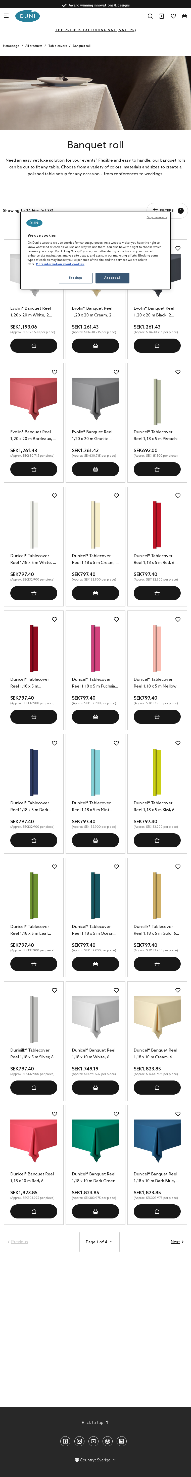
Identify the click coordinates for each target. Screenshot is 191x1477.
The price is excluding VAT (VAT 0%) (95, 30)
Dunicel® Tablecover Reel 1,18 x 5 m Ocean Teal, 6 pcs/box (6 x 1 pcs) (92, 930)
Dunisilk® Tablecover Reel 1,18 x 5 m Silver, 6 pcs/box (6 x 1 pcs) (32, 1054)
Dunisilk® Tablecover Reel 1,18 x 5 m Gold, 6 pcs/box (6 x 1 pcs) (155, 930)
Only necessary (157, 217)
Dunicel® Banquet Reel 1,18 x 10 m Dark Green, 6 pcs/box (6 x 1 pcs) (94, 1178)
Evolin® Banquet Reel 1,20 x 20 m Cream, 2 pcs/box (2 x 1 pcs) (92, 312)
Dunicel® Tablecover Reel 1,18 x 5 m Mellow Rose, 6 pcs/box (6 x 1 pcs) (155, 683)
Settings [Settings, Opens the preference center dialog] (75, 278)
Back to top (95, 1422)
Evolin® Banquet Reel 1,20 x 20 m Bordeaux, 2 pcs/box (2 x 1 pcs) (33, 436)
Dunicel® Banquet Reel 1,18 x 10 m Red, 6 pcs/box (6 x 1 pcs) (32, 1178)
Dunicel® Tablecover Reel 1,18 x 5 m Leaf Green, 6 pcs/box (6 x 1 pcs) (32, 930)
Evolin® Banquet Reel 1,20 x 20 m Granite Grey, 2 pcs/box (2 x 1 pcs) (92, 436)
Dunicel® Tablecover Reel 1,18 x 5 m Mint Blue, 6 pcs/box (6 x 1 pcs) (92, 807)
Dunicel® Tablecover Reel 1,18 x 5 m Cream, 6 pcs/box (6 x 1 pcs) (95, 560)
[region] (95, 250)
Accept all (112, 278)
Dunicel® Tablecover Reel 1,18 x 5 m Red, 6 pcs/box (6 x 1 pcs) (154, 560)
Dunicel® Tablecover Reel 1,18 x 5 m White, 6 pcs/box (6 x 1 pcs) (32, 560)
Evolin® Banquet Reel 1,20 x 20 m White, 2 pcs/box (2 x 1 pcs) (30, 312)
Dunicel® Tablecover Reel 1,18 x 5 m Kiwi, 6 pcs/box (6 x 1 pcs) (154, 807)
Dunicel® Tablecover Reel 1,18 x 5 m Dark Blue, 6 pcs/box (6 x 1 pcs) (30, 807)
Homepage (11, 46)
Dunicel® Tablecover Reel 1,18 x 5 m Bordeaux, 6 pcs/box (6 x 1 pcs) (33, 683)
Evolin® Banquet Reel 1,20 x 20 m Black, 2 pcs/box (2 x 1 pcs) (154, 312)
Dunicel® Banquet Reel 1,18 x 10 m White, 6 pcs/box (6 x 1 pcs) (93, 1054)
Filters (18, 196)
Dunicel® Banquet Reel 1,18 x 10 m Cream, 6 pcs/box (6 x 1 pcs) (155, 1054)
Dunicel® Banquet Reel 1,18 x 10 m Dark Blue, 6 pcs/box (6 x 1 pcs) (156, 1178)
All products (33, 46)
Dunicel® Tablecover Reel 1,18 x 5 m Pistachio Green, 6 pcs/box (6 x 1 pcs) (157, 436)
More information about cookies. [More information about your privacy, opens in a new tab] (60, 264)
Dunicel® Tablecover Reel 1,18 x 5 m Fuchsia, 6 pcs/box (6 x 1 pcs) (94, 683)
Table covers (57, 46)
